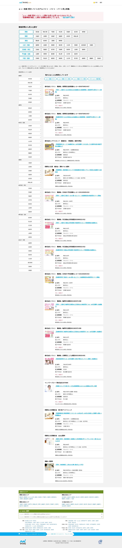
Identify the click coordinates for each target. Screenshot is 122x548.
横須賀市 (26, 498)
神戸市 (30, 504)
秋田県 (68, 49)
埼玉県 (60, 31)
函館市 (98, 504)
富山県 (60, 54)
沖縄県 (91, 45)
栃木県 (76, 31)
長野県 (45, 54)
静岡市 (73, 497)
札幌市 (63, 504)
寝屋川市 (26, 506)
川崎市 (48, 497)
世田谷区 (54, 497)
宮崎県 (76, 45)
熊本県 (60, 45)
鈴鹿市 (96, 497)
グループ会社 (70, 541)
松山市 (76, 504)
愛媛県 (91, 58)
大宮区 (37, 524)
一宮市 (72, 498)
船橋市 (44, 524)
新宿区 (25, 497)
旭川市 (85, 504)
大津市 (56, 504)
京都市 (25, 504)
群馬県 (83, 31)
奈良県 (68, 36)
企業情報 (45, 541)
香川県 (76, 58)
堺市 (39, 504)
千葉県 (52, 31)
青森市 (94, 504)
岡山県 (45, 58)
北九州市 (64, 506)
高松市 (48, 529)
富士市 (77, 497)
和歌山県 (76, 36)
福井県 (76, 54)
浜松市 (69, 497)
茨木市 (47, 504)
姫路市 (43, 504)
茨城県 (68, 31)
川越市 (29, 524)
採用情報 (64, 541)
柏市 (48, 524)
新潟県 (52, 54)
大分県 (68, 45)
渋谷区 (40, 497)
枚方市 (21, 506)
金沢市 (80, 527)
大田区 (21, 498)
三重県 (52, 40)
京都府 (52, 36)
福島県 (83, 49)
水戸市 (29, 526)
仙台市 (68, 504)
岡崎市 (34, 527)
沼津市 (82, 497)
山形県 (76, 49)
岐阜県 (45, 40)
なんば (78, 520)
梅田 (72, 520)
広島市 (81, 504)
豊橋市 (63, 498)
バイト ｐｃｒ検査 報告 (95, 79)
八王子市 (30, 520)
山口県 (68, 58)
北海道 (37, 49)
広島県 (37, 58)
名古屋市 (64, 497)
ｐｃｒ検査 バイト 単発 (80, 79)
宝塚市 (52, 504)
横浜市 (21, 497)
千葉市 (44, 497)
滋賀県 (60, 36)
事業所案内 (50, 541)
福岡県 (37, 45)
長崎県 (52, 45)
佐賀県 (45, 45)
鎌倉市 (46, 522)
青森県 (45, 49)
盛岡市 (94, 524)
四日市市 (91, 497)
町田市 (34, 520)
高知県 (99, 58)
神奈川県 (45, 31)
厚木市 (50, 522)
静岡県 (60, 40)
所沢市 (33, 524)
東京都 (37, 31)
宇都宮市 (55, 524)
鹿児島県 (83, 45)
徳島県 (83, 58)
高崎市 (41, 526)
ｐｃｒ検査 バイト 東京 (64, 79)
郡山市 (90, 504)
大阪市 (21, 504)
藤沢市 (38, 522)
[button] (101, 78)
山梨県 (37, 54)
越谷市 (31, 498)
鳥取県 (52, 58)
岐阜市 (86, 497)
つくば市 (34, 526)
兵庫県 (45, 36)
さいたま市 (31, 497)
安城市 (68, 498)
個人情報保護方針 (77, 541)
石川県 (68, 54)
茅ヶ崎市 (42, 522)
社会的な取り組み (57, 541)
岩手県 (52, 49)
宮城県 (60, 49)
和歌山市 (35, 504)
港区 (36, 497)
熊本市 (69, 506)
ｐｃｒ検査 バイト (50, 79)
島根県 (60, 58)
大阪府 (37, 36)
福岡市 (72, 504)
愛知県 (37, 40)
